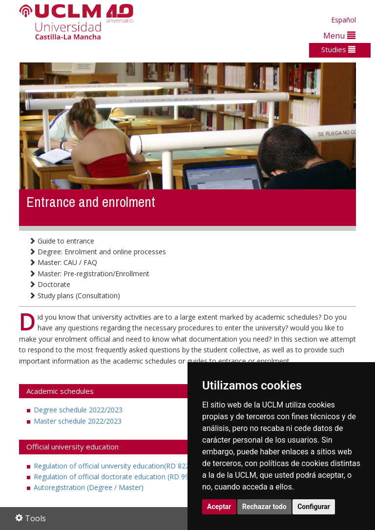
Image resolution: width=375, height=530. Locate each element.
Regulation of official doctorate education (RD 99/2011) (121, 476)
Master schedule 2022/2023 (78, 421)
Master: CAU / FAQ (63, 262)
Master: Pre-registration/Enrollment (89, 273)
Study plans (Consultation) (74, 295)
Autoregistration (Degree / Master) (89, 487)
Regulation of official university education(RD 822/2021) (122, 465)
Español (343, 19)
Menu (339, 35)
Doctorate (49, 284)
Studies (338, 49)
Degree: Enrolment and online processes (97, 251)
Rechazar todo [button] (264, 506)
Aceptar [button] (219, 506)
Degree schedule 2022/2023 (78, 409)
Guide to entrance (61, 240)
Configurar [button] (313, 506)
